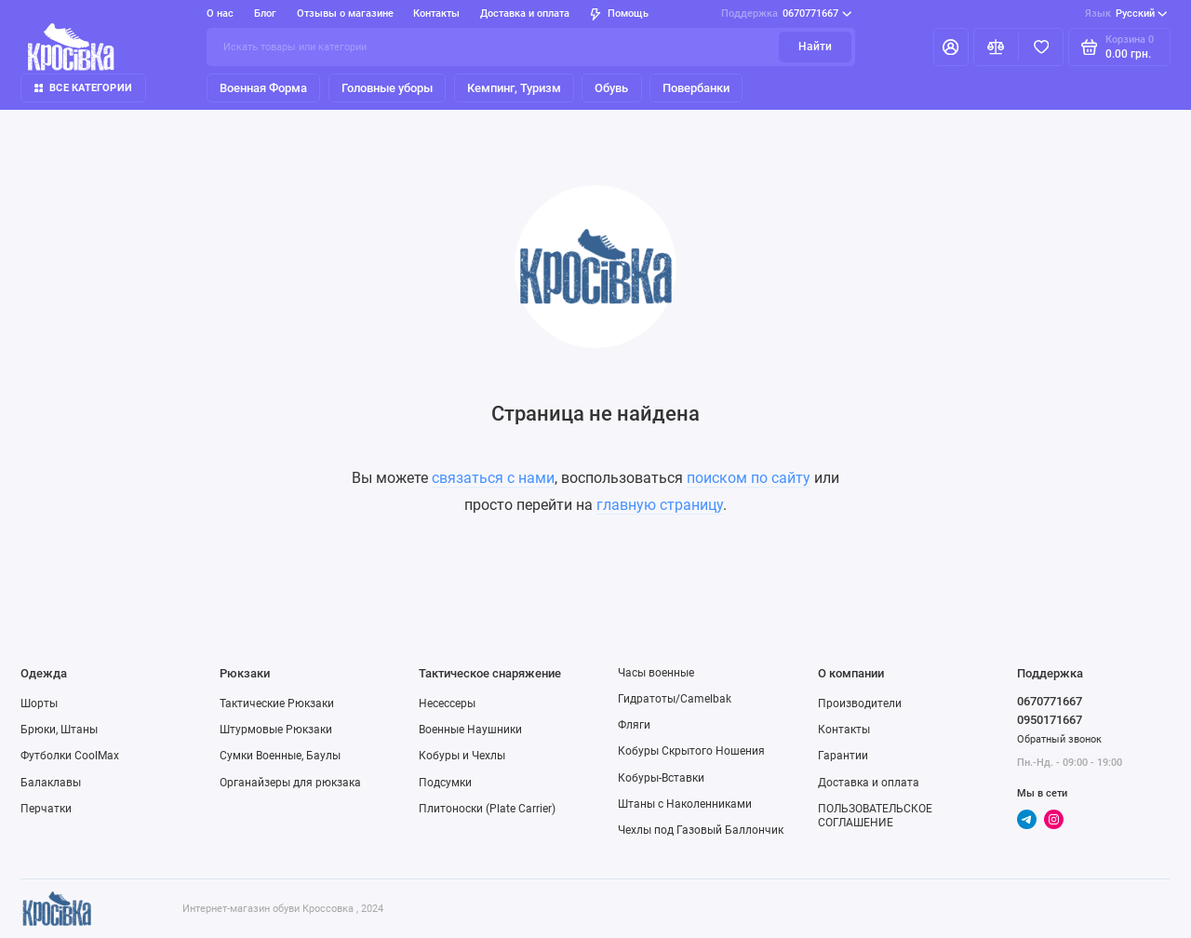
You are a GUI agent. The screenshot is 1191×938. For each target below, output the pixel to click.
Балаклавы (50, 782)
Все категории (83, 88)
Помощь (619, 13)
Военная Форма (263, 88)
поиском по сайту (748, 478)
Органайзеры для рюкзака (290, 782)
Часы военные (656, 672)
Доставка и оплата (524, 13)
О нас (220, 13)
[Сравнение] (996, 46)
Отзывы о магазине (345, 13)
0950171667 (1049, 720)
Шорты (39, 703)
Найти (815, 46)
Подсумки (445, 782)
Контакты (436, 13)
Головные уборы (387, 88)
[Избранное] (1041, 46)
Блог (265, 13)
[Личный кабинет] (951, 46)
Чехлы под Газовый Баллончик (700, 830)
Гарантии (843, 755)
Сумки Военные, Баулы (280, 755)
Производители (860, 703)
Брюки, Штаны (59, 729)
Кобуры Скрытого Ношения (691, 750)
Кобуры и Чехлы (462, 755)
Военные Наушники (470, 729)
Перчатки (46, 808)
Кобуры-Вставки (661, 777)
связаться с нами (493, 478)
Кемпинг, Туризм (514, 88)
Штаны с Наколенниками (685, 804)
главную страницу (659, 505)
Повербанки (695, 88)
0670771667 (786, 13)
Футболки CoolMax (69, 755)
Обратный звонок (1059, 739)
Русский (1126, 13)
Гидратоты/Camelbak (674, 698)
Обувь (611, 88)
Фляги (634, 724)
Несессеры (447, 703)
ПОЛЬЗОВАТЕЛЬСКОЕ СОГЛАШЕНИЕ (875, 815)
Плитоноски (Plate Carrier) (487, 808)
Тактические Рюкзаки (277, 703)
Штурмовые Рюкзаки (276, 729)
